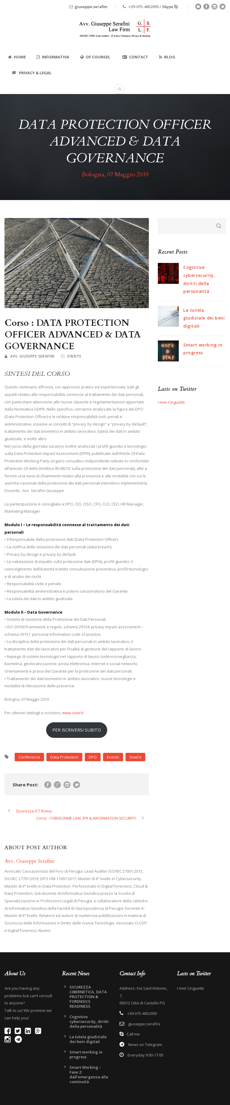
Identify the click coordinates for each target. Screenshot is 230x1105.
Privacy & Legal (32, 72)
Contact (135, 57)
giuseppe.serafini (91, 6)
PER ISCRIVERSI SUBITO (76, 730)
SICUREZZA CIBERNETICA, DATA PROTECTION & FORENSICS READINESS (88, 996)
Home (17, 57)
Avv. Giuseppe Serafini (32, 356)
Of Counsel (95, 57)
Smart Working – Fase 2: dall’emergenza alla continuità (88, 1074)
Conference (29, 757)
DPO (93, 757)
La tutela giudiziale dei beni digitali (204, 318)
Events (74, 356)
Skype (167, 6)
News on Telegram (144, 1044)
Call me (133, 1034)
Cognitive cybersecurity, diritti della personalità (89, 1021)
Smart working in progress (85, 1054)
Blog (167, 57)
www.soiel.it (73, 712)
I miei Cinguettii (171, 402)
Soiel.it (135, 757)
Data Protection (64, 757)
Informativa (53, 57)
